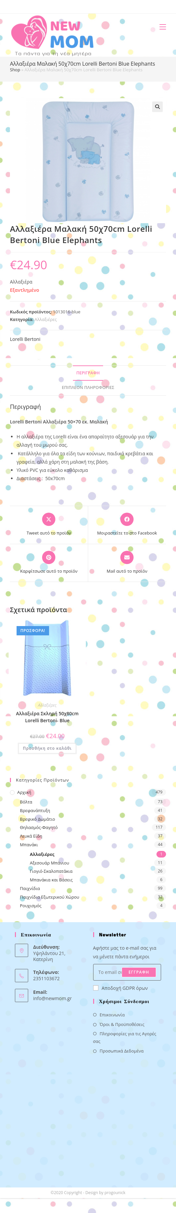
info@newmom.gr (52, 998)
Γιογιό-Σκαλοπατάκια (51, 871)
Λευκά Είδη (31, 836)
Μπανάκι (29, 845)
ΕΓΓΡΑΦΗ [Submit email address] (139, 972)
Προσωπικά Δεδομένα (122, 1051)
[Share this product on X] (49, 525)
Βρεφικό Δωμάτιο (37, 819)
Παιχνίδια (30, 888)
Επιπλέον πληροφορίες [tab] (88, 387)
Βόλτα (26, 802)
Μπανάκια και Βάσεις (51, 880)
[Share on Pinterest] (49, 563)
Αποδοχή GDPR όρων (120, 988)
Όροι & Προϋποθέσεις (122, 1024)
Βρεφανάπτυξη (35, 810)
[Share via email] (127, 563)
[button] (157, 106)
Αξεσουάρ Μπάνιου (49, 863)
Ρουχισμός (30, 906)
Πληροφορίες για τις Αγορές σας (124, 1037)
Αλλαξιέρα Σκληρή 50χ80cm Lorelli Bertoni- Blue (47, 717)
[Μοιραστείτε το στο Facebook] (127, 525)
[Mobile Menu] (160, 27)
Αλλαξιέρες (45, 319)
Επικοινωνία (112, 1015)
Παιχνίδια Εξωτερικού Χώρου (49, 897)
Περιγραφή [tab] (88, 373)
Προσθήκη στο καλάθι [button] (47, 748)
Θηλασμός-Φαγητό (39, 827)
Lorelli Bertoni (25, 339)
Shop (15, 70)
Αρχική (24, 792)
